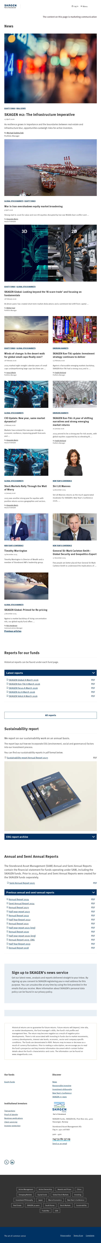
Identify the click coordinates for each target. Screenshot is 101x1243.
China (79, 1189)
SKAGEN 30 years (33, 1205)
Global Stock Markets (13, 201)
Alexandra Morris (12, 219)
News (54, 1081)
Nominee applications (13, 1118)
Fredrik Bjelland (60, 372)
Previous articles (12, 631)
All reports (50, 715)
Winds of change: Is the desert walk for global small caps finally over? (24, 355)
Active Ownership (45, 1189)
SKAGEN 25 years (59, 1096)
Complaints (90, 1235)
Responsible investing (61, 1085)
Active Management (26, 1189)
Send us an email (59, 1143)
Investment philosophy (62, 1089)
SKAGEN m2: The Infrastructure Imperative (39, 114)
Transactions (9, 1110)
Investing (77, 1194)
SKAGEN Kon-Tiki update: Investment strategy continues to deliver (74, 355)
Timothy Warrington (15, 550)
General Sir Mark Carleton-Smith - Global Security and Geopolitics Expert (75, 552)
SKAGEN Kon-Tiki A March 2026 (24, 683)
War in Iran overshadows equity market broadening (33, 206)
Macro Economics (55, 1200)
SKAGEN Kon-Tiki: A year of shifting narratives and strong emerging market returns (73, 421)
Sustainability (81, 1205)
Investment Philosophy (24, 1200)
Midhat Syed (10, 308)
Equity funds (9, 1081)
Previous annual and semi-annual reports (30, 892)
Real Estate (21, 108)
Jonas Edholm (11, 372)
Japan (40, 1200)
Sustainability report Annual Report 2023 (27, 757)
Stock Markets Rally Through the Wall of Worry (25, 487)
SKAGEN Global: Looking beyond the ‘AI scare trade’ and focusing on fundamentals (43, 293)
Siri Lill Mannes (61, 486)
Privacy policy (65, 1235)
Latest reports (14, 673)
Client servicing (10, 1121)
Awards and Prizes (64, 1189)
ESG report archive (17, 837)
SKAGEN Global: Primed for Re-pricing (25, 609)
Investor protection (12, 1125)
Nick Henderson (11, 625)
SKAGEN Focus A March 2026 (23, 687)
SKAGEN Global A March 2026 (23, 679)
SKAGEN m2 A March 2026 (22, 691)
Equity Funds (9, 108)
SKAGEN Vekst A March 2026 (23, 696)
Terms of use (78, 1235)
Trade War (45, 1210)
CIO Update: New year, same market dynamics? (24, 419)
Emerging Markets (60, 348)
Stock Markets (65, 1205)
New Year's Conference (62, 480)
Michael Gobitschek (15, 132)
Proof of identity (11, 1114)
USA (56, 1210)
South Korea (49, 1205)
